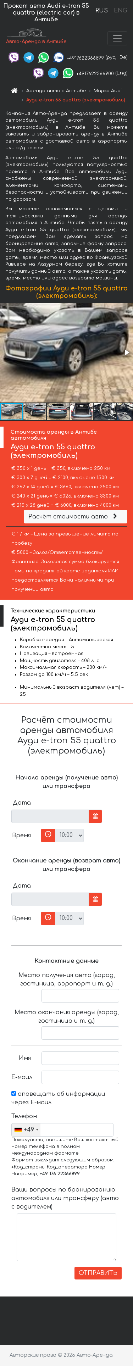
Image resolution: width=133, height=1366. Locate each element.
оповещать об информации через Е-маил (58, 1098)
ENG (120, 10)
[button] (126, 352)
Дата (22, 803)
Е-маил (21, 1077)
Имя (25, 1058)
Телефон (23, 1116)
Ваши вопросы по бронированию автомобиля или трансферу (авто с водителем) (65, 1198)
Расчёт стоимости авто (73, 516)
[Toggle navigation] (117, 38)
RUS (101, 10)
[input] (50, 816)
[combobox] (26, 1129)
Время (21, 835)
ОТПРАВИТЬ (98, 1273)
